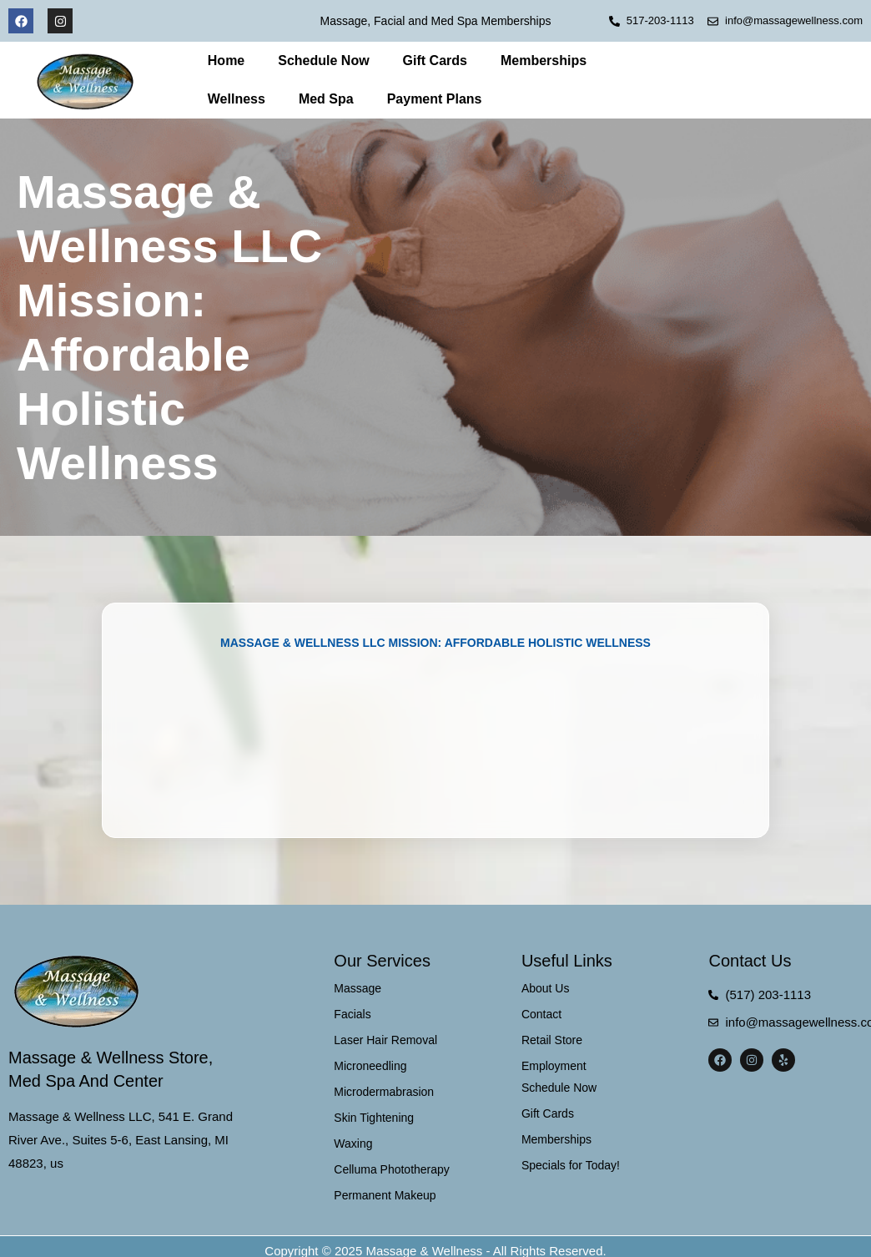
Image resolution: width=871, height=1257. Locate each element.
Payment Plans (434, 99)
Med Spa (326, 99)
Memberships (544, 60)
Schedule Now (323, 60)
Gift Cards (435, 60)
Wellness (236, 99)
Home (226, 60)
